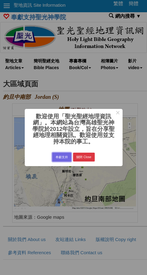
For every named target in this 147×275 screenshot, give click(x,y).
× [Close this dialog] (118, 113)
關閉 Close (83, 157)
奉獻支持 (62, 157)
